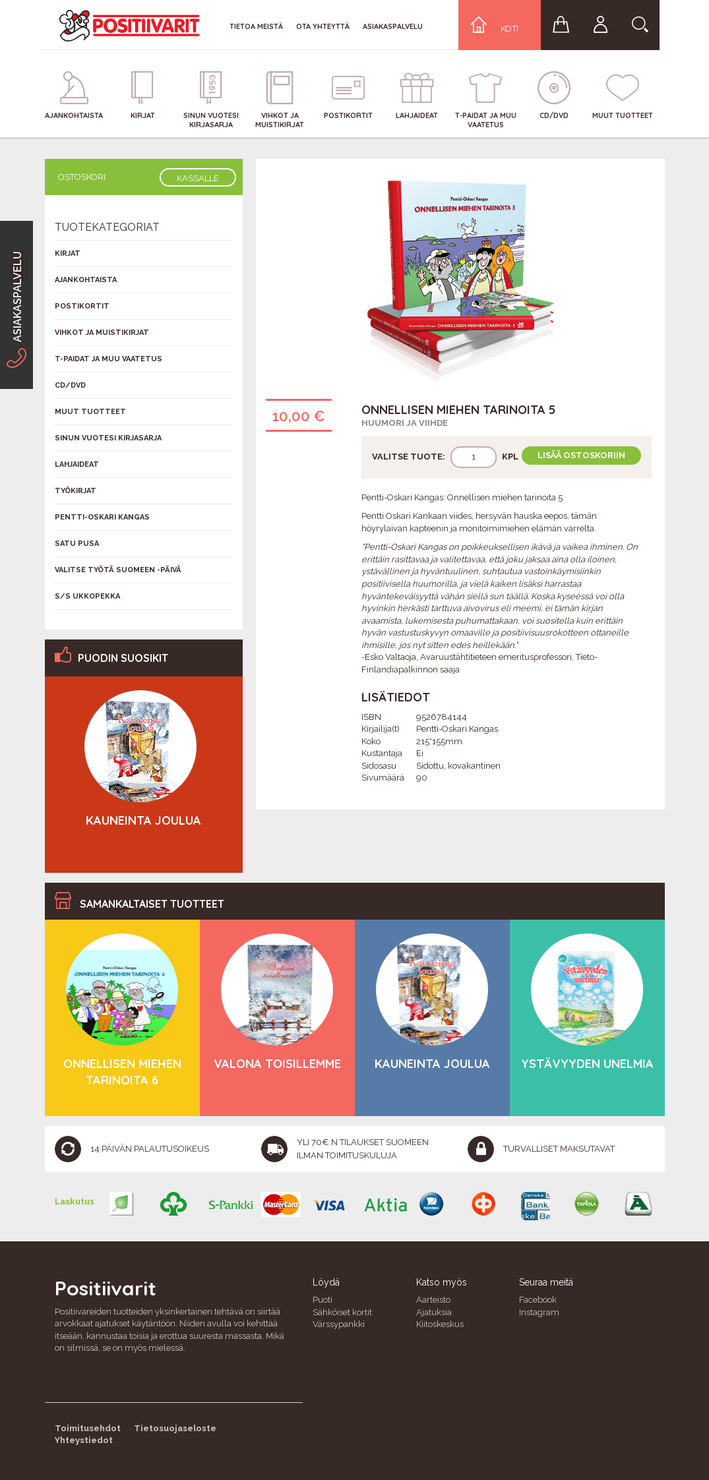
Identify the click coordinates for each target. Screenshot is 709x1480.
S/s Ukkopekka (87, 596)
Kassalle (198, 178)
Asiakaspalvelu (393, 26)
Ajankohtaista (86, 280)
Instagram (539, 1312)
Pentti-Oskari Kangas (102, 517)
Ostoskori (82, 177)
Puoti (322, 1300)
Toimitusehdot (88, 1428)
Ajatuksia (434, 1312)
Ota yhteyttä (323, 26)
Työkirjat (75, 491)
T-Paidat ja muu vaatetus (108, 359)
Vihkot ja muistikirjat (102, 332)
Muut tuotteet (90, 411)
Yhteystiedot (84, 1440)
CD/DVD (70, 385)
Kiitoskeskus (440, 1324)
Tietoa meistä (256, 26)
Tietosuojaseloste (175, 1428)
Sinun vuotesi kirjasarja (108, 438)
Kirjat (67, 253)
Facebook (538, 1300)
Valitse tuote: (408, 456)
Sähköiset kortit (342, 1312)
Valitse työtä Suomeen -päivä (118, 570)
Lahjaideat (77, 464)
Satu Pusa (77, 543)
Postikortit (82, 306)
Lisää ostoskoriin (581, 455)
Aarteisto (433, 1300)
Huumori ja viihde (404, 423)
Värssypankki (339, 1324)
